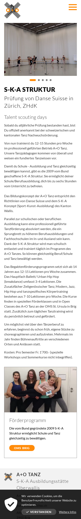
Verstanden (39, 512)
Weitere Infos (67, 512)
